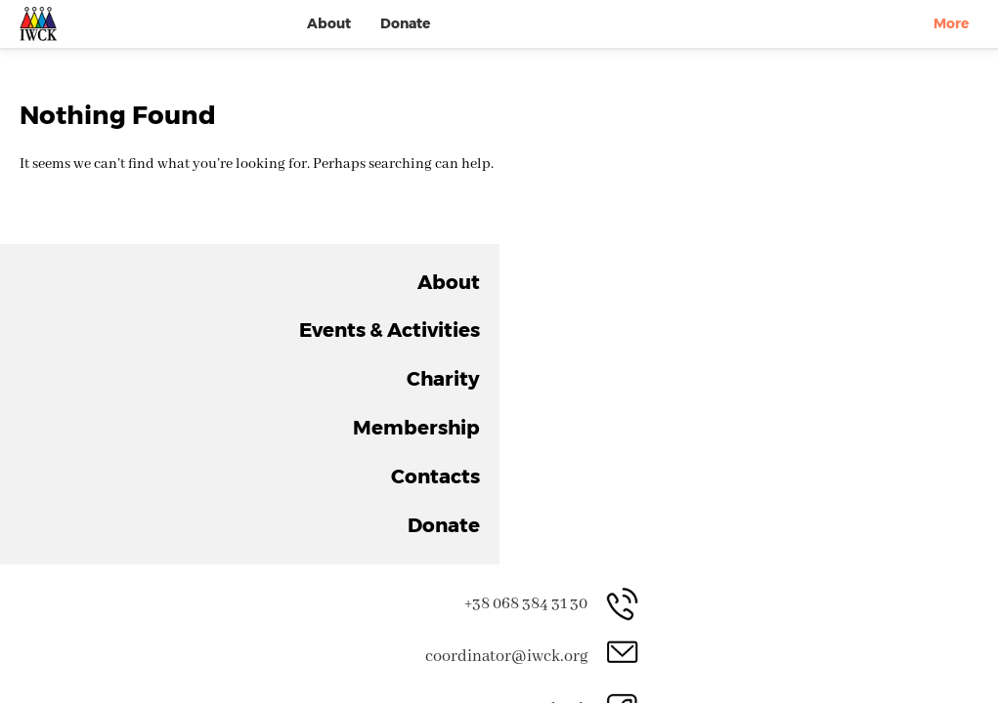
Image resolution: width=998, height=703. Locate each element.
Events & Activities (534, 42)
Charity (658, 42)
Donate (949, 42)
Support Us (488, 514)
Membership (758, 42)
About (416, 42)
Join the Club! (734, 514)
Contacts (864, 42)
